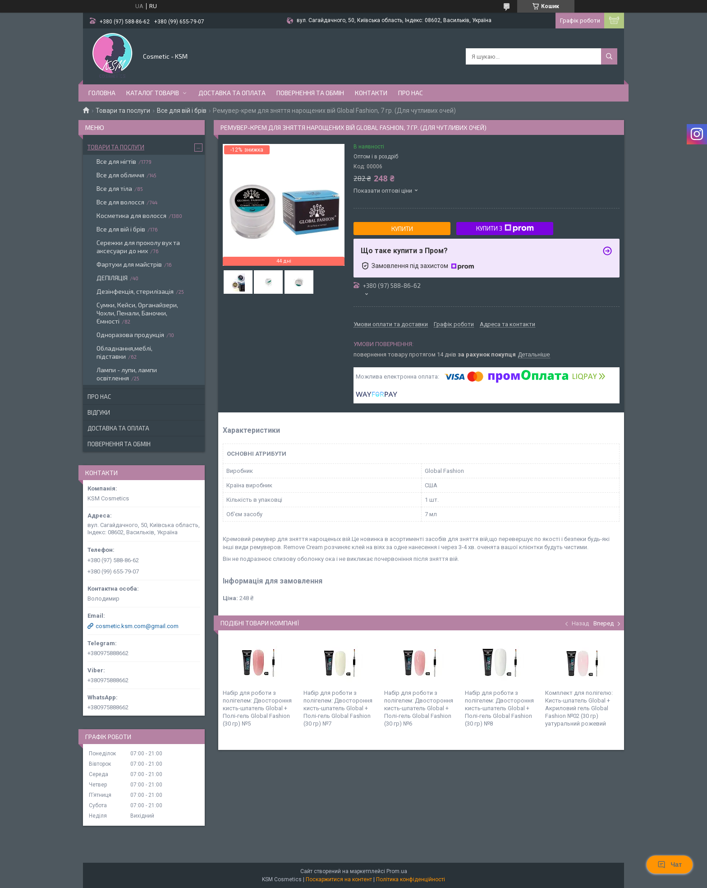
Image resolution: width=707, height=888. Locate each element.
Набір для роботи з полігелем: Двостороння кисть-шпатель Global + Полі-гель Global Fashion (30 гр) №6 (418, 708)
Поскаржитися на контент (339, 879)
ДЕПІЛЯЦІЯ (112, 278)
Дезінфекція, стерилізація (135, 291)
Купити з (505, 228)
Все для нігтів (116, 161)
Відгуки (98, 412)
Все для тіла (114, 188)
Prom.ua (396, 871)
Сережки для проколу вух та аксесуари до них (138, 246)
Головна (101, 93)
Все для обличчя (120, 175)
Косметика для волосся (131, 215)
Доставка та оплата (232, 93)
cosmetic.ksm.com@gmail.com (137, 626)
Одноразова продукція (130, 334)
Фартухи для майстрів (129, 264)
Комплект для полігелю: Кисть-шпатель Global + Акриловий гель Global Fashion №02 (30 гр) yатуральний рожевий (579, 708)
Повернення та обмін (310, 93)
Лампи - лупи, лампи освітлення (126, 374)
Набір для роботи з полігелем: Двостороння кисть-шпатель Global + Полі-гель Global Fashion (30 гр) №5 (257, 708)
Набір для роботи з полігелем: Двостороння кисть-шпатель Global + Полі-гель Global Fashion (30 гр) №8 (499, 708)
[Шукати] (609, 56)
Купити (402, 228)
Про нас (410, 93)
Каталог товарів (152, 93)
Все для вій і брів (182, 110)
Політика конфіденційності (410, 879)
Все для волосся (120, 202)
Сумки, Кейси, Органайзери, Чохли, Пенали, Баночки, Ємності (137, 313)
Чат (669, 864)
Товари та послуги (123, 110)
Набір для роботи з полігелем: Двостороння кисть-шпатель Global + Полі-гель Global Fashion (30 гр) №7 (337, 708)
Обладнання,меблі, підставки (124, 352)
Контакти (371, 93)
